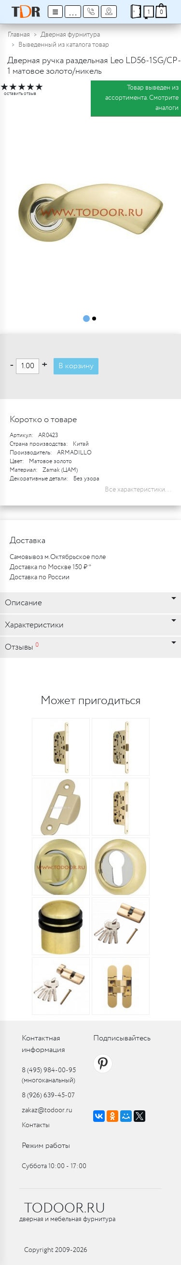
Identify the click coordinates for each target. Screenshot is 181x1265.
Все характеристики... (138, 489)
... (73, 11)
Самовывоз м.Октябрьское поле (58, 557)
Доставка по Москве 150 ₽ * (50, 567)
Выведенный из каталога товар (63, 45)
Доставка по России (40, 577)
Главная (19, 35)
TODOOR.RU (64, 1208)
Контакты (36, 1125)
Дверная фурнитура (70, 35)
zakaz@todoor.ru (47, 1110)
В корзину (76, 366)
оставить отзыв (20, 93)
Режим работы (46, 1145)
